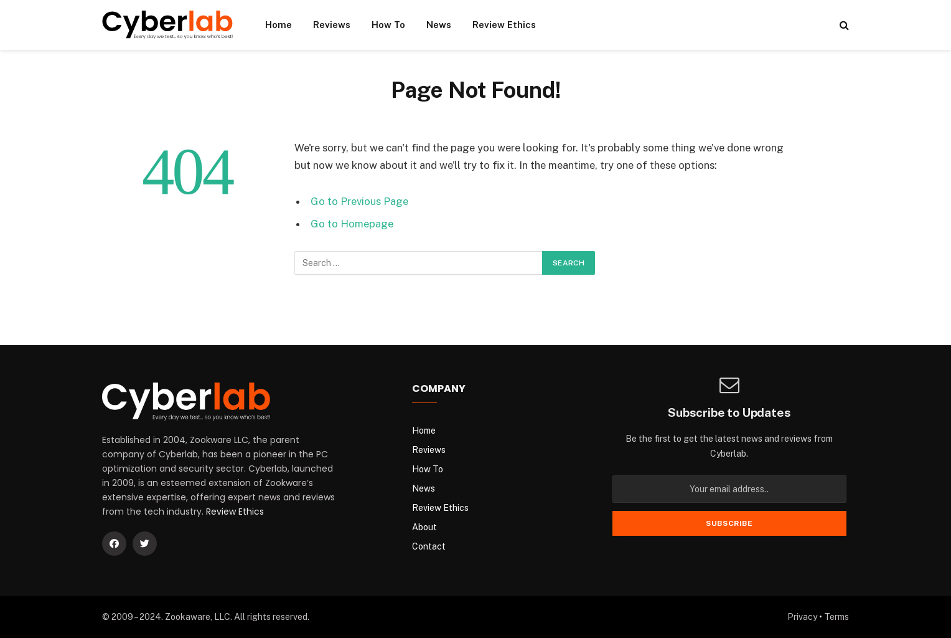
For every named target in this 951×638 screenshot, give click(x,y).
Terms (836, 617)
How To (388, 24)
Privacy (802, 617)
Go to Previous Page (359, 201)
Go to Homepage (352, 223)
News (438, 24)
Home (278, 24)
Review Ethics (504, 24)
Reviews (331, 24)
